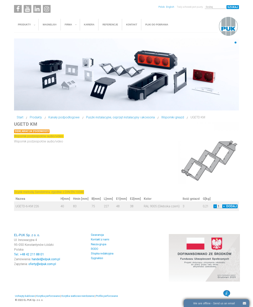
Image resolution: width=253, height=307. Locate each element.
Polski (161, 6)
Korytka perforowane (48, 295)
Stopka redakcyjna (102, 253)
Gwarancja (97, 234)
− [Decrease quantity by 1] (215, 206)
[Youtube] (27, 9)
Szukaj (232, 7)
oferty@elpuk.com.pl (42, 264)
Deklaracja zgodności (32, 131)
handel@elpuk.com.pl (46, 259)
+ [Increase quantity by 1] (224, 206)
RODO (94, 248)
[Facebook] (18, 9)
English (170, 6)
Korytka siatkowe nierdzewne (78, 295)
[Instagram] (47, 9)
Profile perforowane (107, 295)
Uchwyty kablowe (25, 295)
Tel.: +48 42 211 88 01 (29, 254)
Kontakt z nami (100, 239)
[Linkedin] (37, 9)
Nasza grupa (98, 244)
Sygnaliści (97, 258)
